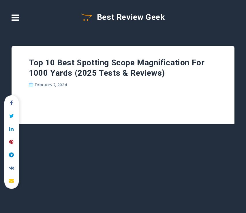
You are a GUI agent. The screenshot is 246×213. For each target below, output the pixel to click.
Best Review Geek (123, 17)
